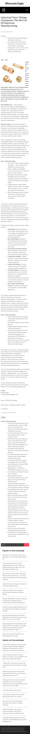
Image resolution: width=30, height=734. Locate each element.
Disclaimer (13, 405)
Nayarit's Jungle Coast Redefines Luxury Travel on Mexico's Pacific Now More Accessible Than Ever (18, 171)
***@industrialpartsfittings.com (9, 394)
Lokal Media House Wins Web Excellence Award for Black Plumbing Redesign (18, 450)
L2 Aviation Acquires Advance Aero (12, 690)
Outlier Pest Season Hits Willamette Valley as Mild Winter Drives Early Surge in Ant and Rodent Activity (18, 441)
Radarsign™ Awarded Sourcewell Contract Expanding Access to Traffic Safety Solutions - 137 (15, 557)
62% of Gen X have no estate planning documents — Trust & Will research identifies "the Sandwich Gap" (18, 165)
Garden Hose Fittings (14, 264)
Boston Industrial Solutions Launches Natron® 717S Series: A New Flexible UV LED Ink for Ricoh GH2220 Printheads (14, 657)
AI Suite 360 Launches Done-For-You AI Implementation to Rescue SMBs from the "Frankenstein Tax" (18, 425)
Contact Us (21, 730)
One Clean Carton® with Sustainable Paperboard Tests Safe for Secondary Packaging (12, 703)
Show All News (5, 405)
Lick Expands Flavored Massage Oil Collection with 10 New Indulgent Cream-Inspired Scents (17, 456)
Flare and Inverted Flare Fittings (17, 249)
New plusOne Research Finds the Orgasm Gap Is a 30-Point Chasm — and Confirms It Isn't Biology (17, 44)
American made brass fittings (9, 109)
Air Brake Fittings (13, 270)
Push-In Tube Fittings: (14, 278)
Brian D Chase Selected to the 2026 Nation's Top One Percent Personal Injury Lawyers (17, 497)
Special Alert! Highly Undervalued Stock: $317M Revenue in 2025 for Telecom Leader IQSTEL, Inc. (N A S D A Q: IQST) (14, 617)
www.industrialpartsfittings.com (17, 387)
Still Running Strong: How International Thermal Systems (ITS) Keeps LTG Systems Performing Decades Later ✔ (14, 673)
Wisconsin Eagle (14, 3)
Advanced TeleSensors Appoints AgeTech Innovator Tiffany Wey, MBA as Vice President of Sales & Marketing (18, 485)
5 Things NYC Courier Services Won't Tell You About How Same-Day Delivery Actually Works (18, 50)
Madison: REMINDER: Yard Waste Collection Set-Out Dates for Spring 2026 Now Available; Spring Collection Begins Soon (14, 600)
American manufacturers (19, 361)
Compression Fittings (14, 256)
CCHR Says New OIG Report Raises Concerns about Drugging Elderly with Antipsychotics (18, 534)
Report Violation (21, 405)
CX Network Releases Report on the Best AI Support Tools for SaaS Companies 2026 (17, 435)
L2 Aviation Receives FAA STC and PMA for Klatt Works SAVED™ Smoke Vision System (18, 524)
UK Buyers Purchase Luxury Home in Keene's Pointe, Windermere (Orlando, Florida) (13, 592)
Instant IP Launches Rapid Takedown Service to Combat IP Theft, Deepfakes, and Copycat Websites (14, 609)
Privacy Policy (14, 730)
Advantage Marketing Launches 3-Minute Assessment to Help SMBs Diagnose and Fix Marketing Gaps (14, 719)
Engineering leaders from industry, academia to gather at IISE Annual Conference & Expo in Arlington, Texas (13, 711)
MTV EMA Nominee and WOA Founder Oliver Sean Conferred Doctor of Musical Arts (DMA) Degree (18, 342)
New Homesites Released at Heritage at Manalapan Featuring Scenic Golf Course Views (18, 319)
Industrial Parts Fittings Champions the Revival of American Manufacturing (14, 21)
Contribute (7, 730)
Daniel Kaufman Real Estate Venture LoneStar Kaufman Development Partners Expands (18, 491)
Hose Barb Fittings (13, 239)
